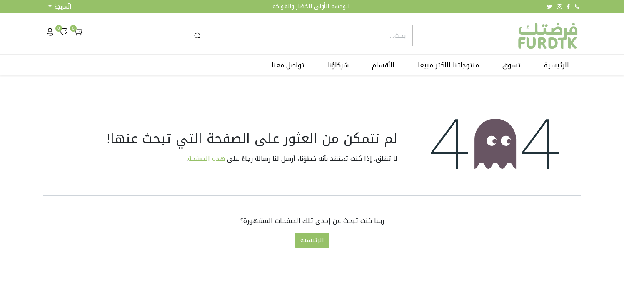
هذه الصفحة (206, 158)
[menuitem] (557, 65)
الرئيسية (312, 240)
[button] (59, 6)
